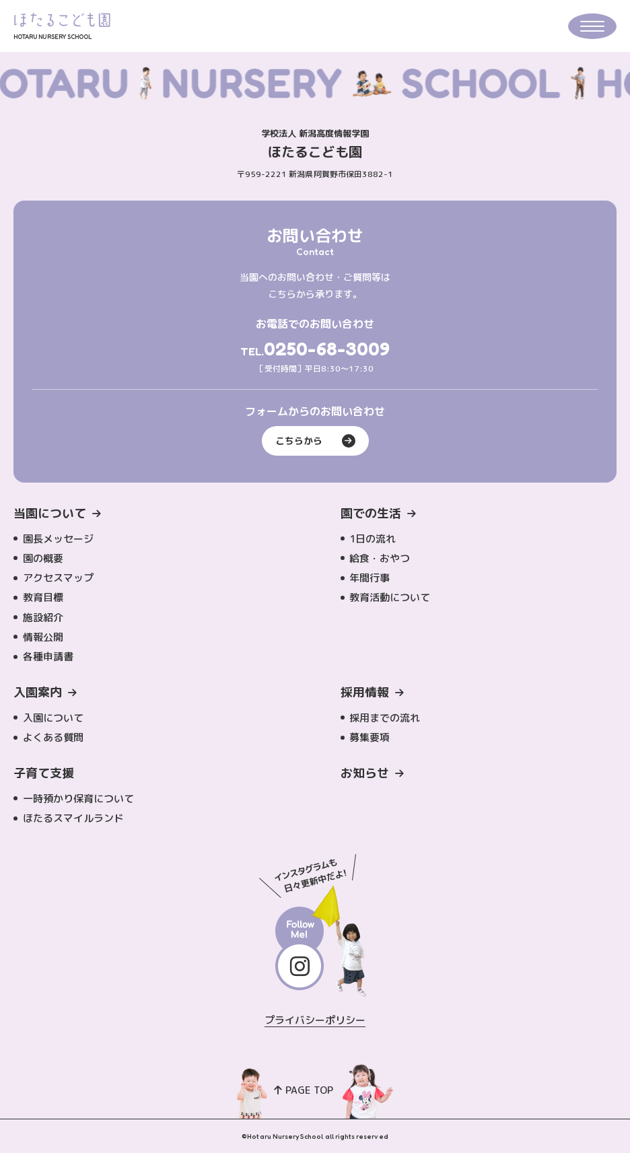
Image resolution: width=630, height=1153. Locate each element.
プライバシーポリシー (315, 1020)
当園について (49, 513)
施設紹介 (43, 617)
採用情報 (365, 692)
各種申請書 (48, 657)
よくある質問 (53, 737)
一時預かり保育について (79, 799)
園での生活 (371, 513)
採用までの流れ (384, 718)
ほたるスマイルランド (74, 818)
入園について (53, 718)
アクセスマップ (58, 578)
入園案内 (37, 692)
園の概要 (43, 558)
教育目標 (43, 597)
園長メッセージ (58, 539)
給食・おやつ (379, 558)
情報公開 (43, 637)
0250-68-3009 (327, 348)
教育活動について (389, 597)
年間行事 (369, 578)
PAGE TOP (304, 1090)
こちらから (315, 441)
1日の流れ (372, 539)
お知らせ (365, 773)
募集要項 (369, 737)
